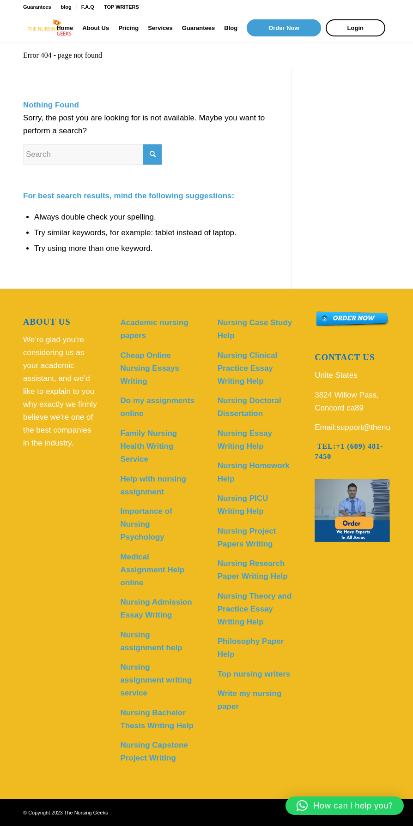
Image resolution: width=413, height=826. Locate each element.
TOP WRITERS (121, 7)
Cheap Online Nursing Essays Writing (149, 368)
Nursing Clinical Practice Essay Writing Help (247, 368)
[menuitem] (65, 28)
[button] (344, 805)
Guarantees (37, 7)
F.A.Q (87, 7)
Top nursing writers (254, 674)
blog (66, 7)
